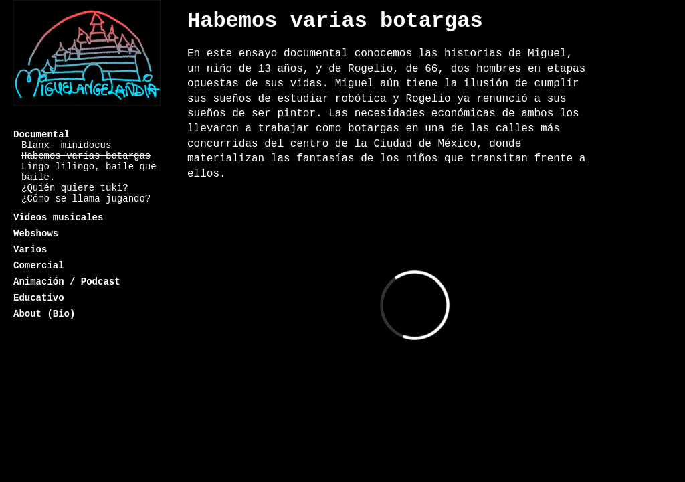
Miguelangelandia (87, 62)
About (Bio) (44, 314)
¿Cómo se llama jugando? (86, 198)
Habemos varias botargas (86, 156)
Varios (30, 249)
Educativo (38, 298)
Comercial (38, 265)
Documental (41, 134)
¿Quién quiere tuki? (74, 188)
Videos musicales (58, 217)
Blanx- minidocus (66, 145)
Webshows (35, 233)
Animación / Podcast (66, 281)
